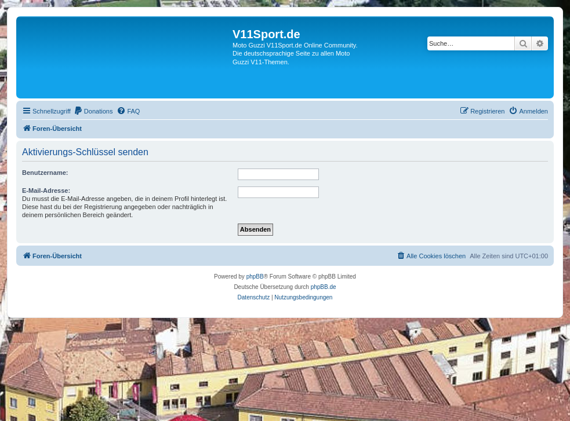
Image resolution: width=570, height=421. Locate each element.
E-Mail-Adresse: (46, 190)
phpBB (255, 276)
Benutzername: (45, 172)
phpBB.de (323, 287)
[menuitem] (93, 111)
